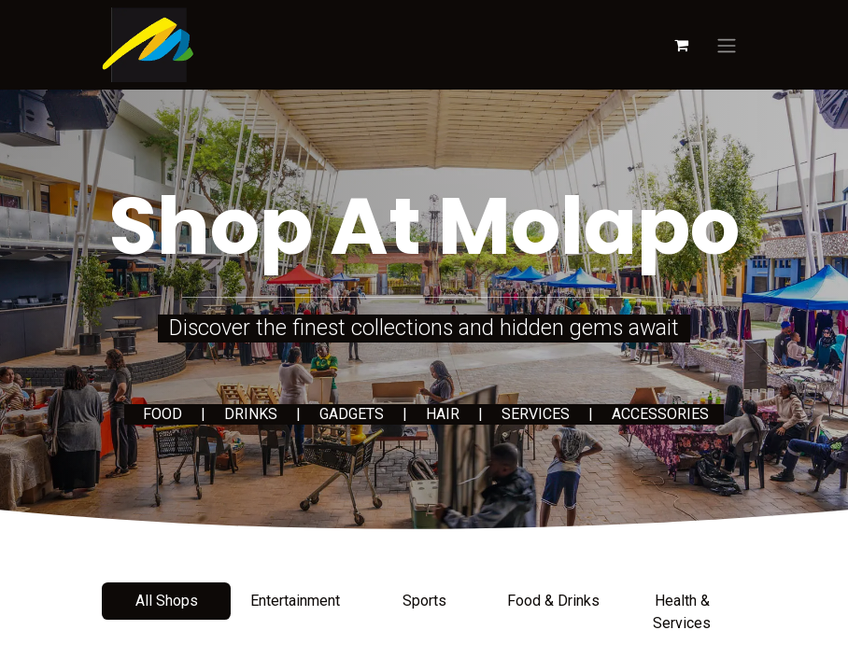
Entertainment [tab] (295, 600)
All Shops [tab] (166, 600)
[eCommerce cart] (681, 44)
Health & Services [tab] (682, 612)
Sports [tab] (424, 600)
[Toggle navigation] (726, 44)
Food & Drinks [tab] (553, 600)
